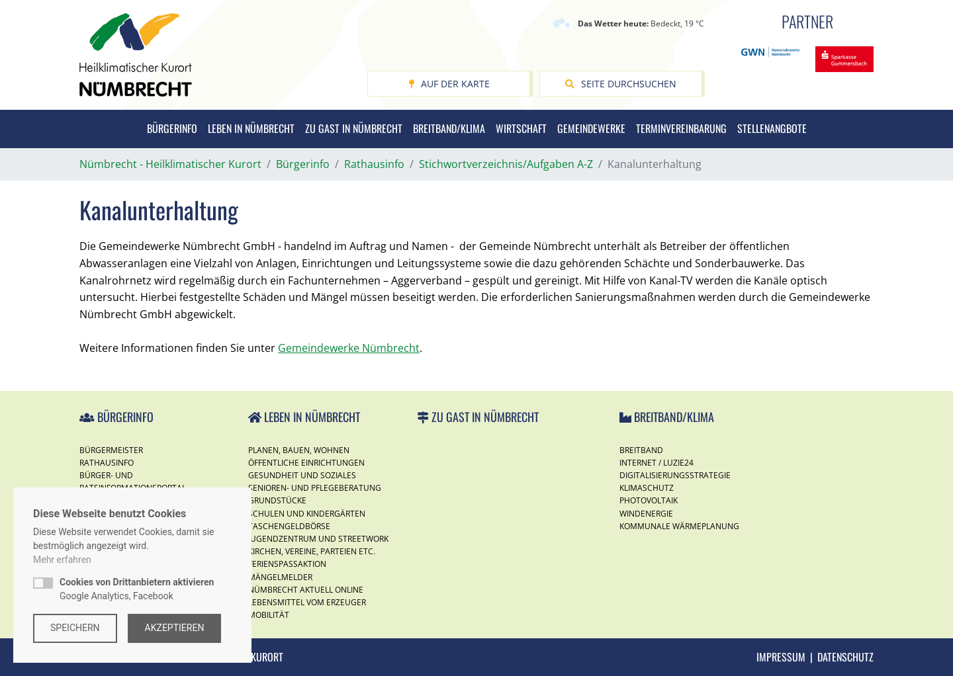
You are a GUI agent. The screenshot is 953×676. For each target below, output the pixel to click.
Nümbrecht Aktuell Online (305, 589)
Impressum (780, 657)
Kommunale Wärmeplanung (679, 526)
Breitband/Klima (449, 128)
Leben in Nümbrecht (251, 128)
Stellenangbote (772, 128)
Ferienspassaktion (287, 564)
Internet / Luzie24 (656, 462)
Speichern (75, 627)
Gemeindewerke (591, 128)
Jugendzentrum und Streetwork (318, 538)
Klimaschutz (646, 487)
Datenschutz (845, 657)
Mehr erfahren (62, 559)
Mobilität (268, 614)
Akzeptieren (174, 627)
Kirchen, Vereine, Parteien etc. (311, 551)
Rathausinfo (106, 462)
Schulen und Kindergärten (306, 513)
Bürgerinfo (172, 128)
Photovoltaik (648, 500)
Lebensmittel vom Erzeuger (307, 602)
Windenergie (646, 513)
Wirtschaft (521, 128)
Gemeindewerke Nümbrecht (349, 348)
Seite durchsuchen (620, 83)
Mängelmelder (280, 577)
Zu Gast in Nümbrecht (353, 128)
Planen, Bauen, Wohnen (298, 450)
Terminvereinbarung (681, 128)
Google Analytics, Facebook (137, 589)
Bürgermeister (111, 450)
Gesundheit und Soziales (302, 475)
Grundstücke (277, 500)
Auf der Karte (449, 83)
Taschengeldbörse (289, 526)
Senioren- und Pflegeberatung (314, 487)
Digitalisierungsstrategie (675, 475)
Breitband (641, 450)
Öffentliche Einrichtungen (306, 462)
